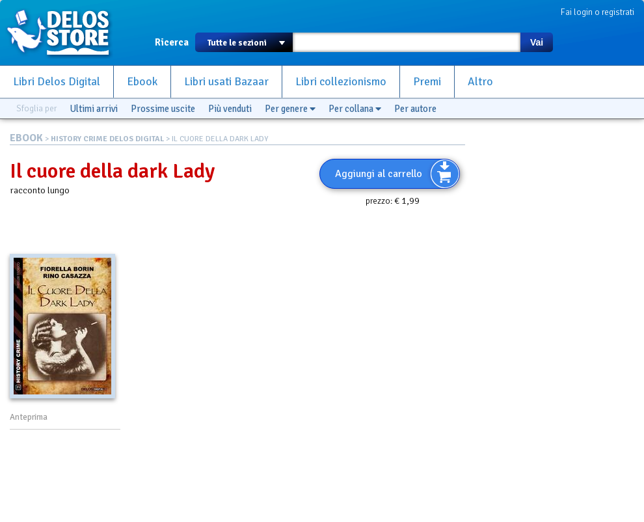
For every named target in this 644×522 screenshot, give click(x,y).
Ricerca (172, 42)
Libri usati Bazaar (226, 82)
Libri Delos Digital (56, 82)
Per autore (415, 109)
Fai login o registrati (597, 12)
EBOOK (26, 137)
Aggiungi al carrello (378, 173)
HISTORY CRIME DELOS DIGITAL (107, 139)
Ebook (142, 82)
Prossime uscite (163, 109)
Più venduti (230, 109)
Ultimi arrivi (94, 109)
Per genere (290, 109)
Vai (536, 42)
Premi (427, 82)
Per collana (355, 109)
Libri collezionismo (340, 82)
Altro (480, 82)
